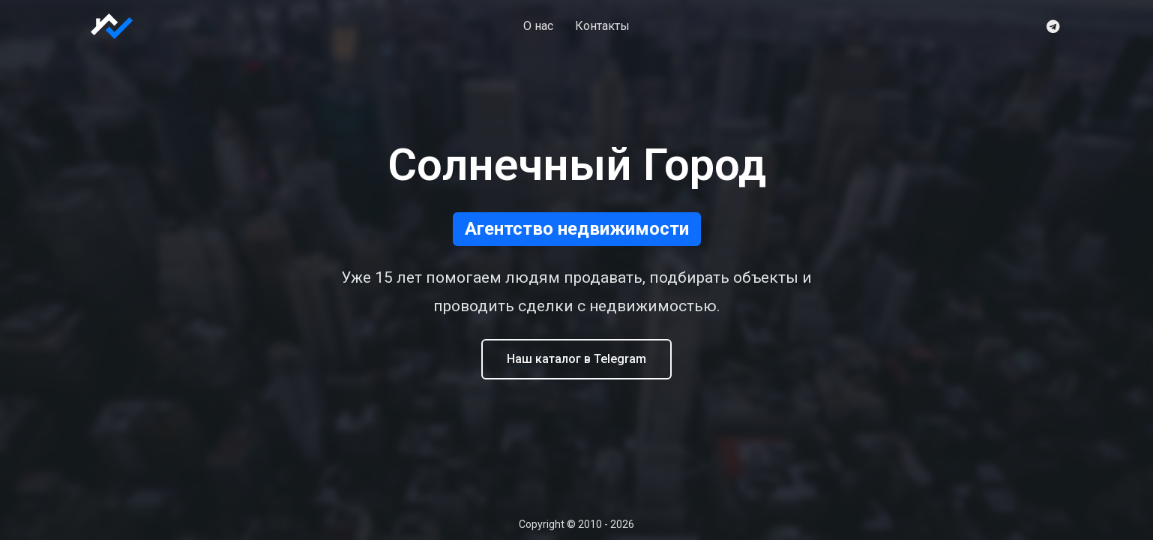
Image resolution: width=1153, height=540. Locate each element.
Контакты (602, 26)
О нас (538, 26)
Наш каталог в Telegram (576, 359)
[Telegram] (1052, 26)
